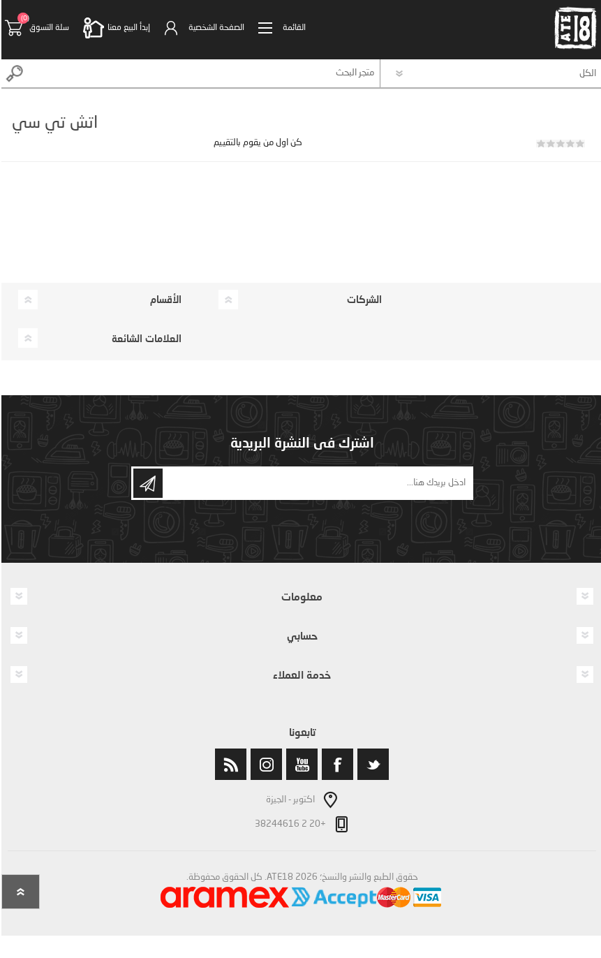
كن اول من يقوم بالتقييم (256, 142)
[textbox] (203, 73)
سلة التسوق (48, 28)
